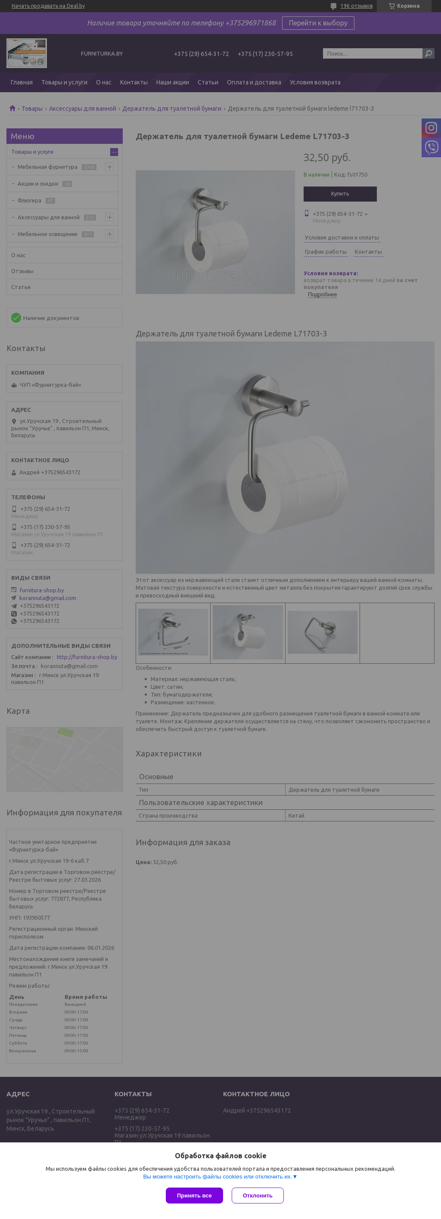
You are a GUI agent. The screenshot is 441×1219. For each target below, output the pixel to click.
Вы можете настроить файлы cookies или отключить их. (217, 1176)
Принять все (194, 1195)
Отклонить (258, 1195)
